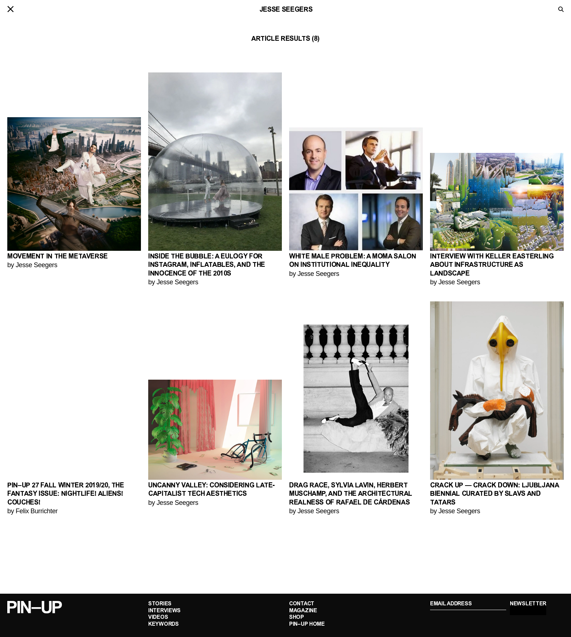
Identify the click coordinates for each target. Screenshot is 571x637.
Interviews (164, 611)
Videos (158, 617)
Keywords (163, 624)
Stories (160, 604)
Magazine (303, 611)
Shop (296, 617)
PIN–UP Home (307, 624)
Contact (301, 604)
